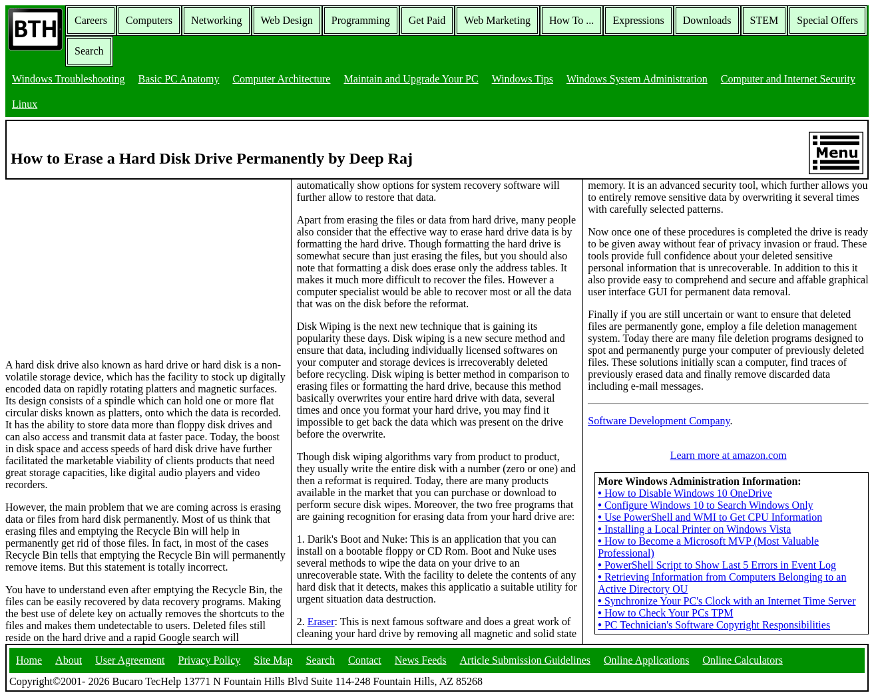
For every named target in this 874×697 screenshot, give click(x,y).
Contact (364, 660)
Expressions (638, 20)
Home (29, 660)
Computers (149, 20)
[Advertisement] (105, 263)
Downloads (707, 20)
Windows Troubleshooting (68, 78)
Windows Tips (522, 78)
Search (89, 51)
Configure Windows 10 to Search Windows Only (705, 505)
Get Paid (427, 20)
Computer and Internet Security (788, 78)
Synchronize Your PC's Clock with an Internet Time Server (726, 601)
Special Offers (827, 20)
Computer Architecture (281, 78)
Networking (216, 20)
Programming (360, 20)
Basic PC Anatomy (179, 78)
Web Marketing (497, 20)
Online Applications (646, 660)
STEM (764, 20)
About (68, 660)
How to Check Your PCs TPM (665, 613)
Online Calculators (742, 660)
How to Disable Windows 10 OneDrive (685, 493)
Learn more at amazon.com (728, 455)
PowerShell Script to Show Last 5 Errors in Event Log (717, 565)
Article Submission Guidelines (525, 660)
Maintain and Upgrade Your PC (410, 78)
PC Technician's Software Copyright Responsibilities (714, 624)
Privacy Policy (209, 660)
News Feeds (421, 660)
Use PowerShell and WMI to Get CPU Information (710, 517)
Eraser (321, 621)
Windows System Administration (637, 78)
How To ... (571, 20)
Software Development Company (659, 420)
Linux (24, 104)
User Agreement (129, 660)
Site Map (273, 660)
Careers (91, 20)
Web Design (287, 20)
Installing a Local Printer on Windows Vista (694, 529)
